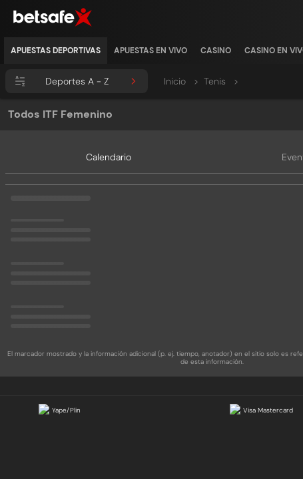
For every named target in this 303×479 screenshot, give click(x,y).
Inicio (181, 81)
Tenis (221, 81)
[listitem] (55, 50)
